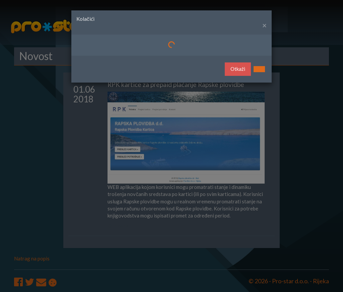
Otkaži (237, 69)
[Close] (264, 26)
